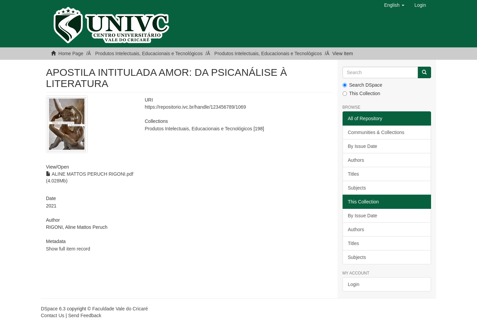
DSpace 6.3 (53, 308)
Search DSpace (362, 85)
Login (353, 284)
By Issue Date (362, 146)
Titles (353, 174)
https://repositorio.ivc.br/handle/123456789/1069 (195, 107)
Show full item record (68, 248)
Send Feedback (84, 315)
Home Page (70, 53)
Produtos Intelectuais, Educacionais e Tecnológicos (149, 53)
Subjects (357, 188)
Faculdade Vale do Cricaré (120, 308)
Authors (356, 160)
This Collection (361, 93)
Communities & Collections (376, 132)
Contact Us (52, 315)
